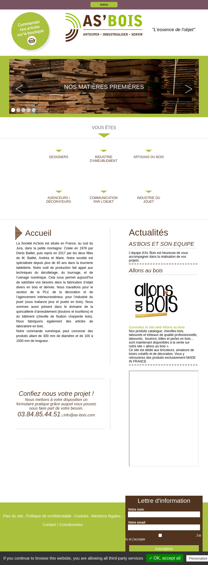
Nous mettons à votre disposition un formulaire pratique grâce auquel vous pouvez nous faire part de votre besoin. (56, 403)
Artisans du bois (148, 157)
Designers (58, 157)
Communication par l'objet (104, 200)
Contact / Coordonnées (63, 524)
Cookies (81, 516)
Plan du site (13, 516)
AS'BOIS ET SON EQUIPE (161, 244)
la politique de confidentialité (166, 539)
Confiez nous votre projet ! (56, 393)
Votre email (138, 522)
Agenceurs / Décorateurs (58, 200)
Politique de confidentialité (48, 516)
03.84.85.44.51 (39, 414)
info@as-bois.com (79, 415)
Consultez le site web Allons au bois (157, 327)
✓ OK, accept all (165, 558)
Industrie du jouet (148, 200)
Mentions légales (106, 516)
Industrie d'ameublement (103, 159)
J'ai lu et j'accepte (163, 537)
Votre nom (137, 509)
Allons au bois (146, 270)
